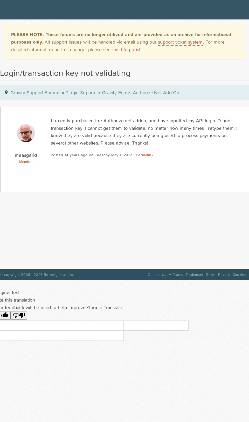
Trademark (194, 274)
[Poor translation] (19, 315)
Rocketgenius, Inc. (59, 274)
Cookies (239, 274)
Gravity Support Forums (35, 92)
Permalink (144, 155)
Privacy (224, 274)
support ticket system (180, 41)
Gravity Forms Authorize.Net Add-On (140, 92)
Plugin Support (81, 92)
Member (26, 161)
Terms (211, 274)
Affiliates (176, 274)
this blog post (126, 49)
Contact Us (157, 274)
